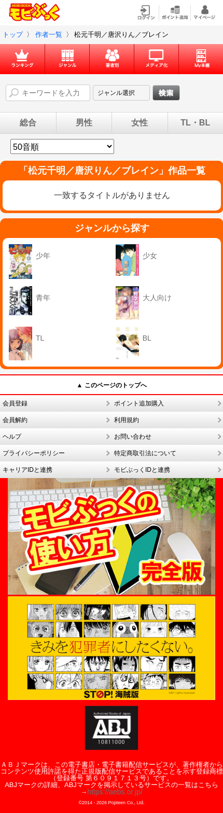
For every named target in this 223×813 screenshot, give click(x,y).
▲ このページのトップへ (111, 385)
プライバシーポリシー (34, 453)
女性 (139, 123)
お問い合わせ (132, 436)
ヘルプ (12, 436)
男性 (84, 123)
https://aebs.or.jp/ (115, 792)
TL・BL (195, 123)
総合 (28, 123)
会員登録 (15, 403)
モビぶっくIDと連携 (142, 469)
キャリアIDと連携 (27, 469)
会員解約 (15, 420)
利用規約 (126, 420)
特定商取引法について (145, 453)
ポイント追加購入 (139, 403)
